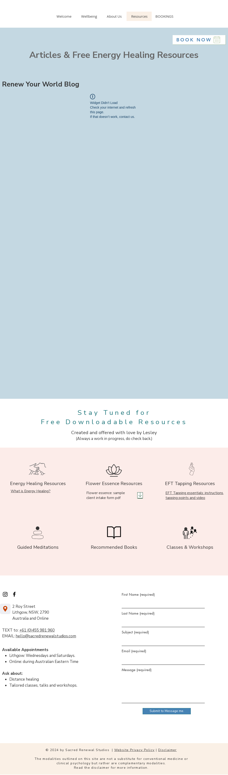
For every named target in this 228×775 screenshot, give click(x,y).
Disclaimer (167, 750)
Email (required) (134, 651)
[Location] (5, 609)
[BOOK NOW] (199, 39)
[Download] (140, 495)
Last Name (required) (138, 613)
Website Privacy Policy (134, 750)
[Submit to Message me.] (167, 711)
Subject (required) (135, 632)
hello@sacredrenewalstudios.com (46, 636)
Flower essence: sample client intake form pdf (105, 495)
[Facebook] (14, 594)
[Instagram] (5, 594)
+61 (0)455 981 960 (37, 630)
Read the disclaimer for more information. (111, 767)
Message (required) (136, 670)
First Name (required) (138, 594)
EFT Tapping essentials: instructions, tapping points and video (194, 495)
